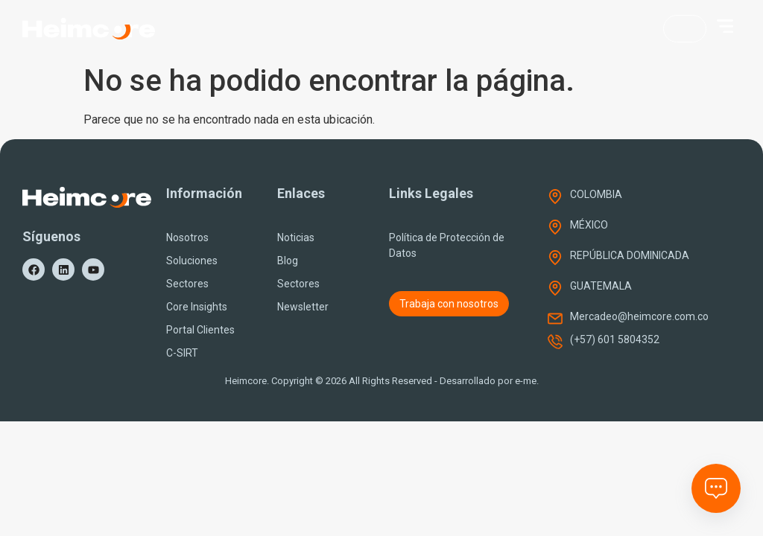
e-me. (527, 380)
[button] (725, 26)
